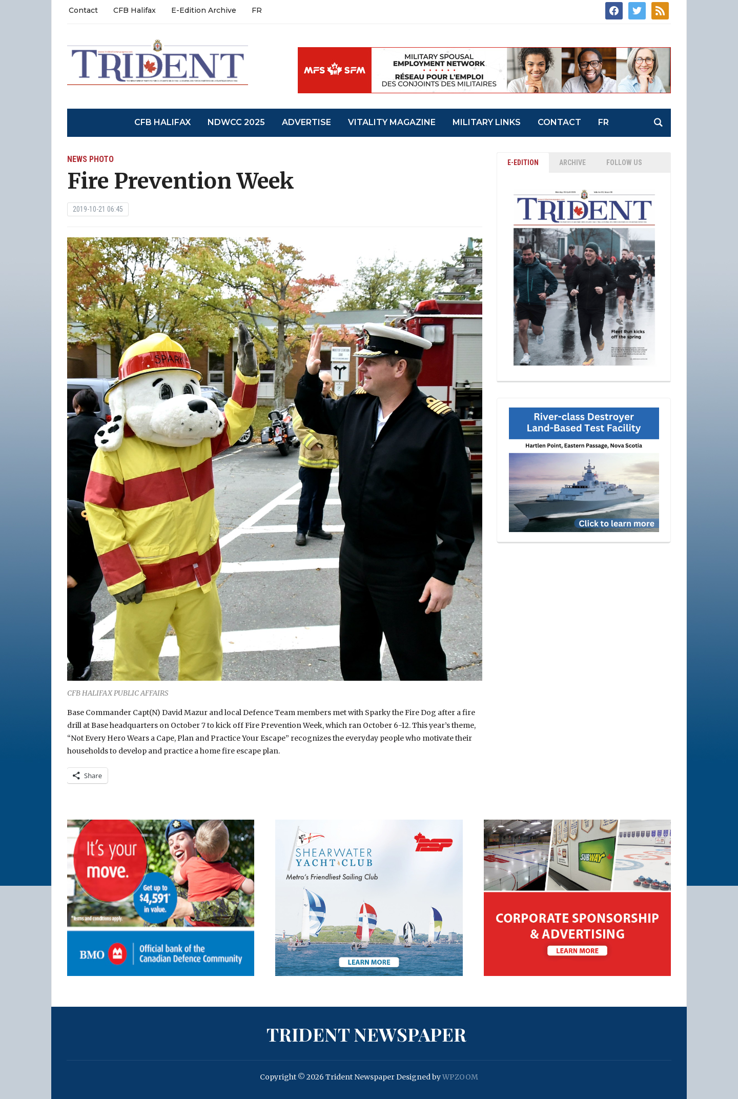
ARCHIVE (572, 162)
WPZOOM (460, 1077)
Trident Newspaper (366, 1034)
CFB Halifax (134, 10)
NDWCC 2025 (236, 122)
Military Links (487, 122)
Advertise (306, 122)
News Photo (90, 159)
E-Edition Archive (203, 10)
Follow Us (624, 162)
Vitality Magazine (392, 122)
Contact (83, 10)
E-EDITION (523, 162)
